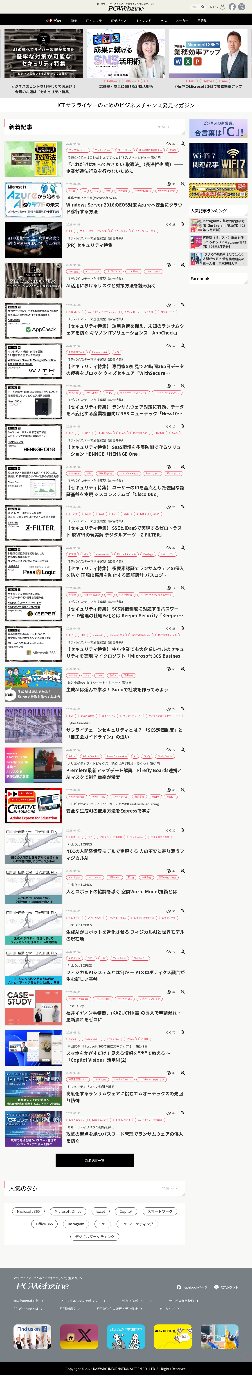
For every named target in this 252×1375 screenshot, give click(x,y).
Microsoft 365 (28, 1211)
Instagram (76, 1223)
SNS (102, 1223)
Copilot (126, 1211)
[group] (43, 61)
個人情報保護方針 (26, 1300)
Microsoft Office (68, 1211)
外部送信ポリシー (134, 1300)
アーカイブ (167, 1308)
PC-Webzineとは (26, 1308)
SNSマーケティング (137, 1223)
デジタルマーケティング (95, 1236)
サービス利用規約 (181, 1300)
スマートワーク (160, 1211)
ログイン (217, 6)
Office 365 (44, 1223)
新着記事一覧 (94, 1160)
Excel (100, 1211)
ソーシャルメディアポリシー (80, 1300)
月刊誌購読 (67, 1308)
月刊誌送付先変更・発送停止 (117, 1308)
